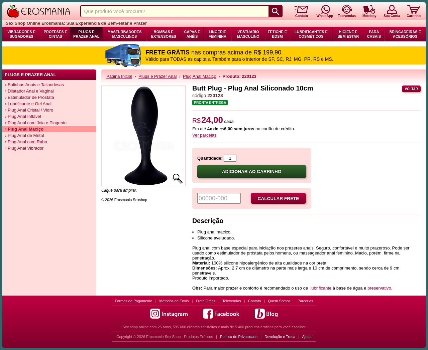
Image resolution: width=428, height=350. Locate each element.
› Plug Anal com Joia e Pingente (36, 122)
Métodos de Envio (174, 301)
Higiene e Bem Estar (348, 34)
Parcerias (305, 301)
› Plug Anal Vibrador (24, 148)
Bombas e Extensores (163, 34)
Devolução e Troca (279, 337)
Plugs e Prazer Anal (86, 34)
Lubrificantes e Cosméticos (311, 34)
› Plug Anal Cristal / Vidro (29, 110)
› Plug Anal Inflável (23, 116)
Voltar (411, 89)
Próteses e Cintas (55, 34)
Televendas (231, 301)
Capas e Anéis (192, 34)
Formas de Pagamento (133, 301)
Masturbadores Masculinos (124, 34)
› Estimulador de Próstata (29, 97)
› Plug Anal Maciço (24, 129)
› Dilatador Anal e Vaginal (29, 91)
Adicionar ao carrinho (252, 171)
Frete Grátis (205, 301)
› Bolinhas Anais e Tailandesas (34, 84)
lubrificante (320, 288)
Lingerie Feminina (217, 34)
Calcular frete (278, 198)
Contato (254, 301)
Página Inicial (119, 76)
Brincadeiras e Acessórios (405, 34)
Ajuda (307, 337)
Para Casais (374, 34)
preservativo (379, 288)
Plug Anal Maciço (199, 76)
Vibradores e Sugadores (21, 34)
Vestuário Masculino (248, 34)
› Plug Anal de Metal (24, 135)
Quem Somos (279, 301)
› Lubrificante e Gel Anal (28, 103)
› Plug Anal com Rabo (26, 141)
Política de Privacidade (238, 337)
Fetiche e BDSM (277, 34)
